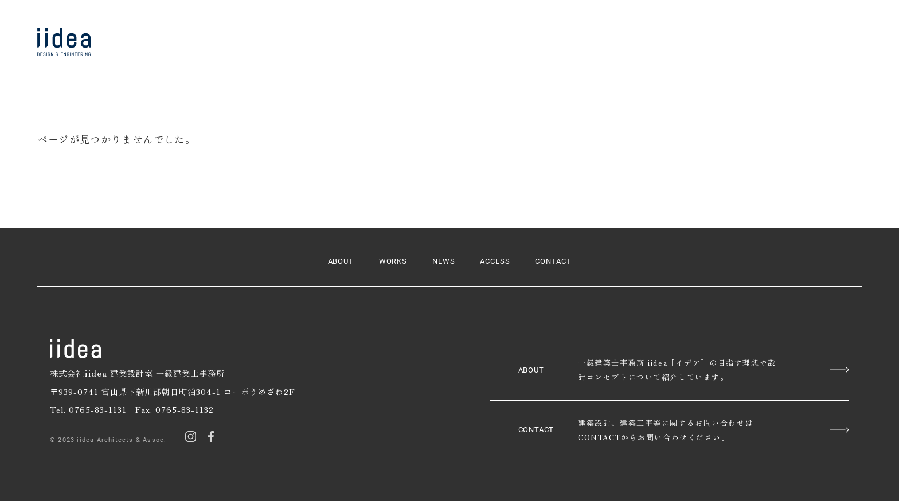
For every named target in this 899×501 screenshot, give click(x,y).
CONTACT (553, 261)
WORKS (393, 261)
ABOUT (341, 261)
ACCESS (495, 261)
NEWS (443, 261)
